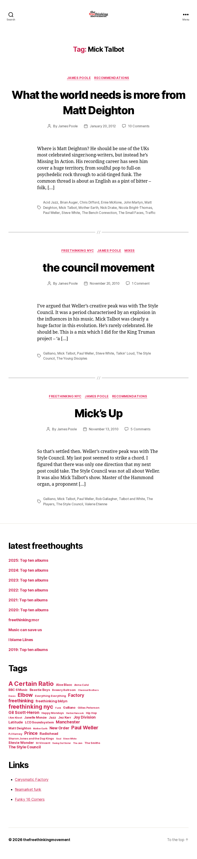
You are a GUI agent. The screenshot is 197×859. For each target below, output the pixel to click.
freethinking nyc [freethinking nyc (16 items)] (30, 714)
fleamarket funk (28, 797)
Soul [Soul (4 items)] (58, 746)
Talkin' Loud (126, 360)
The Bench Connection (101, 219)
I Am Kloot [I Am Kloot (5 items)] (15, 725)
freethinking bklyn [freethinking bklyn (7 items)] (52, 708)
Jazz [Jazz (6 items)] (52, 725)
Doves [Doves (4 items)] (12, 703)
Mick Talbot (68, 214)
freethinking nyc (76, 258)
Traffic (153, 219)
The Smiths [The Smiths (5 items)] (92, 750)
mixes (131, 258)
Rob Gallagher (107, 506)
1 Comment (142, 290)
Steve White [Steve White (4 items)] (69, 746)
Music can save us (25, 637)
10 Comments (139, 133)
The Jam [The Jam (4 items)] (77, 750)
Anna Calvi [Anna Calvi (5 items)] (81, 692)
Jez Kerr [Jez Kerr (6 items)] (64, 725)
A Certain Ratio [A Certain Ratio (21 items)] (31, 691)
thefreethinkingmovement (47, 847)
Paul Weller (51, 219)
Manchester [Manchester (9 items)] (68, 729)
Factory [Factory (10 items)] (76, 702)
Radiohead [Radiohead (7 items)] (49, 741)
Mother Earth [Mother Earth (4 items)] (40, 736)
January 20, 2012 (102, 133)
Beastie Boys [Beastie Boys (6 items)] (40, 697)
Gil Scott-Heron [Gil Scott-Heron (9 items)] (23, 719)
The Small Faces (133, 219)
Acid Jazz (51, 209)
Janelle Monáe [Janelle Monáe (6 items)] (35, 725)
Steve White (71, 219)
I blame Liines (20, 647)
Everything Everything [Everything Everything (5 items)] (50, 703)
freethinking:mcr (23, 627)
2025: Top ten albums (28, 567)
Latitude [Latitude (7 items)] (15, 729)
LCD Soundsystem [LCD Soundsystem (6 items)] (39, 730)
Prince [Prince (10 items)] (30, 740)
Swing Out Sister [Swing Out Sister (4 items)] (61, 750)
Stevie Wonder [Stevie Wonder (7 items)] (21, 750)
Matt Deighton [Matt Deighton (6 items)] (19, 736)
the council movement (98, 274)
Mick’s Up (98, 420)
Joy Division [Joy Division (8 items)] (84, 724)
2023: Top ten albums (28, 587)
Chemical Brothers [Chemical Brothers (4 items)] (88, 697)
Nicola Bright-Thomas (136, 214)
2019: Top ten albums (28, 657)
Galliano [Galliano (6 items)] (69, 715)
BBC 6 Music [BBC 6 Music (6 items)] (18, 697)
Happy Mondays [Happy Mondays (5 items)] (52, 720)
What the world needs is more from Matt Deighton (98, 108)
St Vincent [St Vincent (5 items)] (43, 750)
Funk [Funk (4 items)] (58, 715)
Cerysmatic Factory (31, 787)
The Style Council (70, 511)
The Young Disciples (72, 365)
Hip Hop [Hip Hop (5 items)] (91, 720)
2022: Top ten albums (28, 597)
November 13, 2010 (103, 437)
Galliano (49, 360)
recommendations (113, 85)
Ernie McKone (112, 209)
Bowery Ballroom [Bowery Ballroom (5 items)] (64, 697)
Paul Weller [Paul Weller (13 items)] (84, 735)
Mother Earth (89, 214)
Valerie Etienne (97, 511)
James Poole (78, 85)
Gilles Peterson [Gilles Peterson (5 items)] (88, 715)
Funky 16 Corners (30, 807)
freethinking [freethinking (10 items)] (20, 708)
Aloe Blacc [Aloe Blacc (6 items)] (64, 692)
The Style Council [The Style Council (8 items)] (24, 754)
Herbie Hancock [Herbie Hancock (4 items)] (75, 720)
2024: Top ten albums (28, 577)
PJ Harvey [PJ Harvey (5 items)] (15, 741)
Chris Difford (90, 209)
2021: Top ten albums (28, 607)
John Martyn (134, 209)
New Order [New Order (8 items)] (59, 735)
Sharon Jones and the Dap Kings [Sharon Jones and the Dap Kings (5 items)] (31, 746)
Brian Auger (69, 209)
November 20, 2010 (104, 290)
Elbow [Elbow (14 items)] (25, 702)
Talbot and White (133, 506)
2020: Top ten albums (28, 617)
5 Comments (141, 437)
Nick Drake (109, 214)
